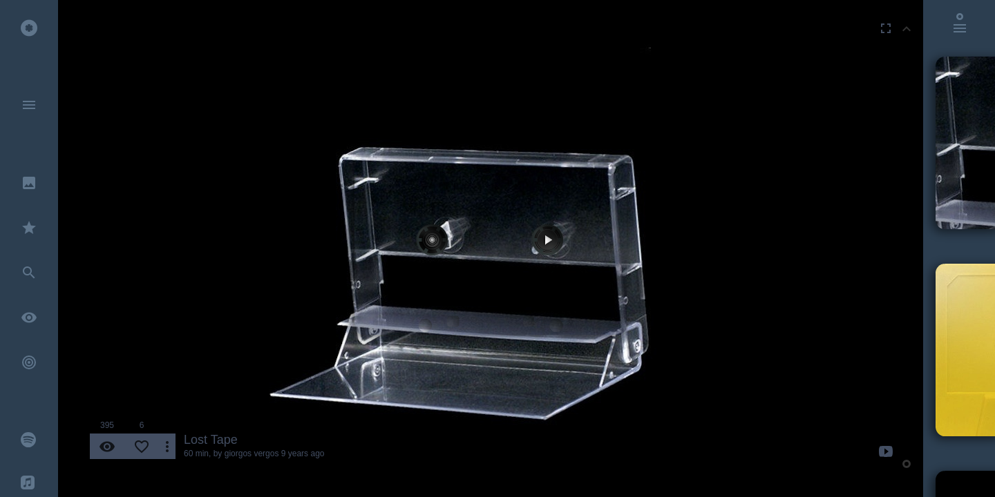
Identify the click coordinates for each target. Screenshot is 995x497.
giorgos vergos (252, 453)
